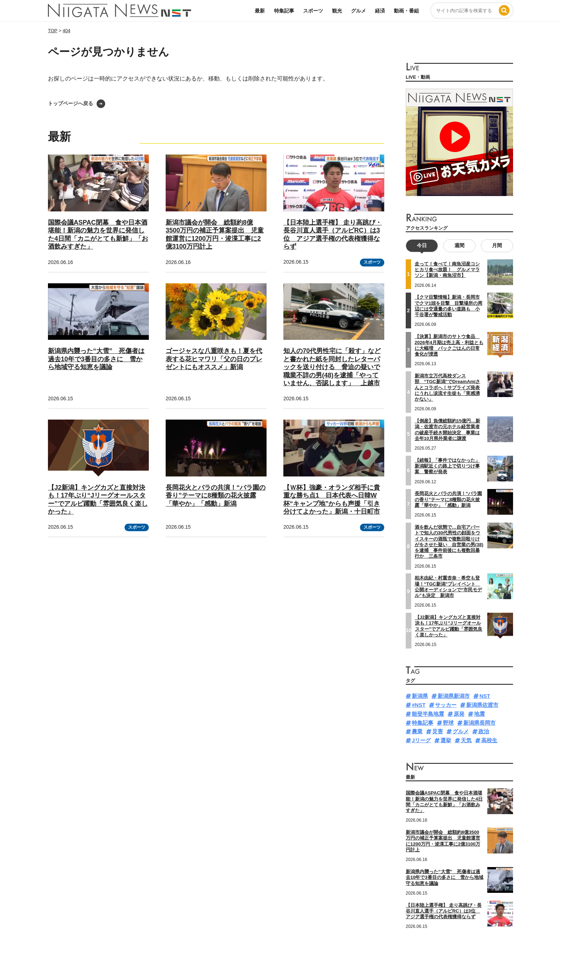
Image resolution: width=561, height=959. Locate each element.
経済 (380, 11)
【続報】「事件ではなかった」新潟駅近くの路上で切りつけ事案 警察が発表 (447, 466)
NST (484, 696)
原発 (459, 714)
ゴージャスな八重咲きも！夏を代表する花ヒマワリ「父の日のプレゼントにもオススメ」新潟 (214, 359)
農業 (417, 731)
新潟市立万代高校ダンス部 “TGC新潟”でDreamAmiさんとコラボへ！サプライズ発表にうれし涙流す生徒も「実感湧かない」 (447, 387)
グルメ (358, 11)
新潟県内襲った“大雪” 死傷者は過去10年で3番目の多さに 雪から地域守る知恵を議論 (96, 359)
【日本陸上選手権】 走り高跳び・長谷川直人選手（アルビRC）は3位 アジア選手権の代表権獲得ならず (444, 910)
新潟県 (420, 696)
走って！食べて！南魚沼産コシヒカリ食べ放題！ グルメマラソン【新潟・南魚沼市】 (447, 269)
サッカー (446, 705)
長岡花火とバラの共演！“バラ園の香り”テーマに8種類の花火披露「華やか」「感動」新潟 (215, 495)
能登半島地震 (428, 714)
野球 (448, 722)
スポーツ (313, 11)
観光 (337, 11)
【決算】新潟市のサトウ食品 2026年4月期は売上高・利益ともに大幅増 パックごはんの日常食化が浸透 (449, 345)
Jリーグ (421, 740)
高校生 (489, 740)
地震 (479, 714)
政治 (483, 731)
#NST (418, 705)
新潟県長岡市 (479, 722)
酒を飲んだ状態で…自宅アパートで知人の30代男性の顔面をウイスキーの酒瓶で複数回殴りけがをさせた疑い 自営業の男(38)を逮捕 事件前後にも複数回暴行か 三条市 (449, 541)
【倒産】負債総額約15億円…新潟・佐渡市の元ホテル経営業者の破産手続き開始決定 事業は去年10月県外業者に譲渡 (447, 429)
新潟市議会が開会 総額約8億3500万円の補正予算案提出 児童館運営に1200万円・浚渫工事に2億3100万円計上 (443, 841)
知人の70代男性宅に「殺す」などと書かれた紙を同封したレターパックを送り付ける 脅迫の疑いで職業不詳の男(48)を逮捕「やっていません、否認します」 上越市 (332, 367)
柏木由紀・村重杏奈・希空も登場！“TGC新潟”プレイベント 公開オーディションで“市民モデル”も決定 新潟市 (448, 586)
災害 (437, 731)
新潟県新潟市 (454, 696)
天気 (466, 740)
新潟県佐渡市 (482, 705)
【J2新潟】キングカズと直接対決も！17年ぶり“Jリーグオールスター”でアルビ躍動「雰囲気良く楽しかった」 (449, 626)
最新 (260, 11)
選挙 (445, 740)
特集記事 (284, 11)
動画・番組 (406, 11)
